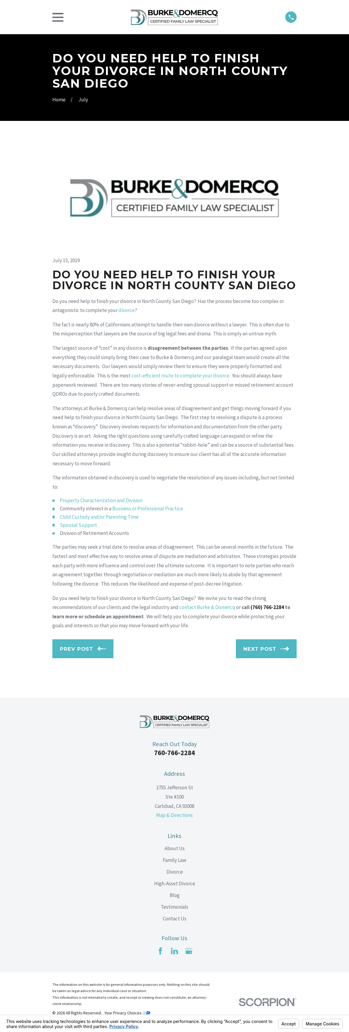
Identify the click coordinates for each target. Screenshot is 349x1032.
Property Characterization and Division (101, 500)
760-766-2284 (174, 752)
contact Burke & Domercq (207, 607)
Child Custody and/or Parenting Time (99, 517)
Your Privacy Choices (127, 1013)
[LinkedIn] (174, 951)
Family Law (174, 860)
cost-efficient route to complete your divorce (180, 375)
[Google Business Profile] (188, 951)
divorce (127, 310)
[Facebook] (160, 951)
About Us (175, 848)
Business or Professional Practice (147, 508)
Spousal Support (78, 525)
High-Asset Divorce (174, 883)
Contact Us (174, 918)
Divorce (174, 871)
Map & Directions (174, 815)
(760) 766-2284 (267, 607)
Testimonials (174, 907)
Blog (175, 895)
